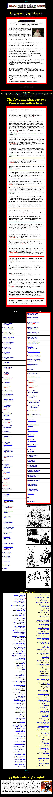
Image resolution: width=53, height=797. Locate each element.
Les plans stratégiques (9, 394)
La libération (7, 442)
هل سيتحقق (22, 681)
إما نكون (23, 703)
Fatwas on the (31, 439)
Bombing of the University (34, 414)
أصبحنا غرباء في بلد (20, 741)
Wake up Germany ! (33, 373)
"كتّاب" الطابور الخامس (19, 618)
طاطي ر (23, 754)
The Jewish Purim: (32, 380)
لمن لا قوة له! (46, 733)
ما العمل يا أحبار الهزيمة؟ (43, 690)
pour (5, 439)
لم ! (42, 664)
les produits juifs (7, 432)
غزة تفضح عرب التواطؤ (43, 660)
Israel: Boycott (31, 434)
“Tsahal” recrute (7, 532)
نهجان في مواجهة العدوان (19, 736)
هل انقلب (16, 609)
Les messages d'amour (9, 342)
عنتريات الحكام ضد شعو (19, 692)
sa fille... (5, 368)
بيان (24, 728)
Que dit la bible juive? (9, 543)
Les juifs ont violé (8, 425)
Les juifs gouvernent (8, 506)
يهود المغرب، (46, 745)
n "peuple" (7, 537)
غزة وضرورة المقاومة (20, 598)
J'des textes (8, 500)
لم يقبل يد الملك (43, 749)
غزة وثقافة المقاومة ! (44, 675)
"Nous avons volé (8, 414)
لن (48, 760)
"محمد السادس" (45, 726)
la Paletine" (7, 415)
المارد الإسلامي (45, 751)
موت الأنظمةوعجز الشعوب (19, 688)
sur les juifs (6, 354)
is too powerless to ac (33, 471)
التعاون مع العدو (21, 622)
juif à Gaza (6, 324)
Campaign (30, 426)
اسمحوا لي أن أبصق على (43, 628)
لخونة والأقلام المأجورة (20, 639)
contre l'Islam (6, 386)
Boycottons (6, 431)
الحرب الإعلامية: (21, 609)
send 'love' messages (33, 333)
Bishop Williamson (32, 485)
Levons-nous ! (7, 460)
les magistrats (7, 467)
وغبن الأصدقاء (46, 712)
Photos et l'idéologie (8, 327)
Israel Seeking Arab (33, 395)
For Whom (30, 347)
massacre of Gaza (32, 314)
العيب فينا (23, 674)
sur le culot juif (7, 349)
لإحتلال (23, 615)
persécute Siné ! (7, 517)
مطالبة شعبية (22, 658)
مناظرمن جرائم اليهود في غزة (42, 599)
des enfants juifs (7, 344)
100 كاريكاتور (46, 608)
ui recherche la (8, 488)
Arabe (5, 565)
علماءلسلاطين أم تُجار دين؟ (18, 653)
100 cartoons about (32, 337)
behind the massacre (32, 318)
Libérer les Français (8, 450)
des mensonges (8, 451)
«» (7, 405)
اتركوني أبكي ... (21, 714)
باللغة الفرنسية (21, 764)
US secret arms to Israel (34, 480)
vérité (5, 490)
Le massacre (7, 470)
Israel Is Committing (33, 364)
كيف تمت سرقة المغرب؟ (19, 685)
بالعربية (23, 766)
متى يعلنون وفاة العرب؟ (19, 700)
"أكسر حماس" (45, 716)
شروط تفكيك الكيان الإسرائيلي (18, 605)
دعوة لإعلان (22, 731)
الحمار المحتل (22, 671)
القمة (48, 729)
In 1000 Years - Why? (33, 343)
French (30, 497)
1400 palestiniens (7, 421)
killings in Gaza (32, 476)
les (4, 465)
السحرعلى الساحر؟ (20, 610)
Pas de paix (6, 372)
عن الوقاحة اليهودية (45, 610)
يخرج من (40, 751)
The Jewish (31, 419)
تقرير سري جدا (21, 696)
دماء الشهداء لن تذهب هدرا (19, 595)
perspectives (7, 400)
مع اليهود (23, 663)
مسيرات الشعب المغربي (19, 632)
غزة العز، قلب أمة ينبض (43, 758)
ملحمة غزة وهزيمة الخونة (43, 612)
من (24, 633)
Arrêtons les (6, 482)
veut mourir (6, 437)
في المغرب (22, 669)
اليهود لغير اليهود (46, 606)
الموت (19, 661)
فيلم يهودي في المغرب (44, 763)
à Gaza (6, 422)
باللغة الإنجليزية (21, 761)
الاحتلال (47, 708)
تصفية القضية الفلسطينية (19, 738)
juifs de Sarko (7, 395)
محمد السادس (46, 722)
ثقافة (48, 657)
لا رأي (42, 732)
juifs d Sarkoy (8, 528)
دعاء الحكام (46, 735)
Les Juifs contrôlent (8, 547)
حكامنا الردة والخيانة (43, 679)
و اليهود (20, 693)
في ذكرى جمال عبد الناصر (43, 642)
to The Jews (31, 451)
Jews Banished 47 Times (33, 342)
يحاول (44, 620)
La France (6, 362)
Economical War (32, 429)
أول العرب (22, 751)
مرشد (44, 741)
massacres (6, 484)
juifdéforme (8, 465)
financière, (8, 511)
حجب (44, 703)
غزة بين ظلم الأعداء (44, 711)
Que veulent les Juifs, (9, 357)
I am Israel (30, 369)
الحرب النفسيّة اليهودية (20, 613)
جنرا (20, 668)
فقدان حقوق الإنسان (44, 765)
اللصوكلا (44, 686)
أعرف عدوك (46, 645)
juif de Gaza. (7, 472)
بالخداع (47, 620)
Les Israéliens (7, 494)
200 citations (7, 352)
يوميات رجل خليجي (20, 665)
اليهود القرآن (45, 739)
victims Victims (31, 461)
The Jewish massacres (34, 322)
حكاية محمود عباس (19, 630)
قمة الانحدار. (46, 732)
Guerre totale (7, 382)
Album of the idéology (33, 317)
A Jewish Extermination (34, 424)
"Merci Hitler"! (7, 552)
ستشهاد (47, 638)
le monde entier (7, 548)
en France (6, 533)
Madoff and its (31, 460)
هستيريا (23, 651)
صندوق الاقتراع (46, 753)
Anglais (5, 568)
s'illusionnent (7, 495)
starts (29, 446)
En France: (6, 464)
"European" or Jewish (33, 405)
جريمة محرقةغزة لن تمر (43, 616)
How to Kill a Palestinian (34, 377)
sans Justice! (6, 373)
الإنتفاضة (18, 731)
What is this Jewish (32, 489)
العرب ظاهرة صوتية (44, 707)
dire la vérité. (7, 478)
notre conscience (7, 427)
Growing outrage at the (33, 475)
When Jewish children (33, 332)
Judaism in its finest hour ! (34, 355)
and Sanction (31, 436)
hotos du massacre (8, 323)
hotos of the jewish (33, 313)
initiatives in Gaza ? (32, 407)
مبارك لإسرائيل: (45, 715)
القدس (47, 755)
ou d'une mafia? (7, 538)
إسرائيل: (23, 647)
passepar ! (8, 445)
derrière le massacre (7, 329)
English (16, 761)
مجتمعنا (47, 629)
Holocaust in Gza (32, 421)
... (20, 711)
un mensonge (7, 406)
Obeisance (30, 397)
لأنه (48, 749)
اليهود (41, 620)
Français (16, 764)
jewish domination (32, 338)
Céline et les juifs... (8, 390)
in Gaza (29, 323)
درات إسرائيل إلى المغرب (18, 636)
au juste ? (6, 358)
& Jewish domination (33, 431)
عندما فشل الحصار (21, 733)
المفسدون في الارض (20, 707)
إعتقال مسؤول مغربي (44, 748)
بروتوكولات (22, 744)
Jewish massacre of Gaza (34, 410)
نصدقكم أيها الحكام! (44, 671)
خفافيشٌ (23, 749)
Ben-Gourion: (7, 412)
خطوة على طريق (21, 601)
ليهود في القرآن (45, 647)
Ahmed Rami (6, 561)
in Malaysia (33, 446)
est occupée (6, 363)
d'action (12, 400)
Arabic (31, 501)
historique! (6, 407)
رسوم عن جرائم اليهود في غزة (42, 597)
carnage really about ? (33, 490)
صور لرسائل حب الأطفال (43, 605)
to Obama (30, 456)
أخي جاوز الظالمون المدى (42, 631)
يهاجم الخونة (46, 743)
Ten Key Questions (32, 449)
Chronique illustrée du (9, 332)
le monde (6, 507)
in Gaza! (30, 416)
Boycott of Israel (32, 441)
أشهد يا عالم (22, 722)
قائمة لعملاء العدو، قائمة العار (18, 655)
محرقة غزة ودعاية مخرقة (43, 683)
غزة (48, 668)
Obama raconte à (8, 367)
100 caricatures (7, 347)
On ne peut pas (7, 477)
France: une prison (8, 377)
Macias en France (8, 436)
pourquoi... (6, 512)
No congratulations (32, 455)
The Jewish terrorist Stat (34, 352)
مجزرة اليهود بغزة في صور (43, 594)
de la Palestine (7, 443)
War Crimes (31, 365)
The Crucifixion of (32, 484)
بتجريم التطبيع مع (20, 659)
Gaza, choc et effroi (8, 456)
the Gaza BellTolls (32, 348)
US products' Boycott (33, 444)
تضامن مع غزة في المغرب (19, 756)
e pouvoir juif (7, 516)
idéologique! (7, 379)
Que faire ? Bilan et (8, 399)
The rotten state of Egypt (34, 470)
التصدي (15, 601)
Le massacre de (7, 419)
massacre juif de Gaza (9, 333)
